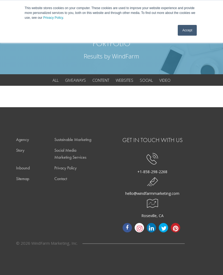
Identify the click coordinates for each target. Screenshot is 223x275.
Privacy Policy (53, 18)
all (55, 80)
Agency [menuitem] (22, 139)
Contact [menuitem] (60, 178)
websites (124, 80)
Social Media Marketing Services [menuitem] (70, 153)
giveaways (75, 80)
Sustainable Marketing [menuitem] (72, 139)
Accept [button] (187, 30)
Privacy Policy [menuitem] (65, 168)
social (146, 80)
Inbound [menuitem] (23, 168)
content (100, 80)
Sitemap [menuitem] (22, 178)
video (165, 80)
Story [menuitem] (20, 150)
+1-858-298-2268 (152, 171)
